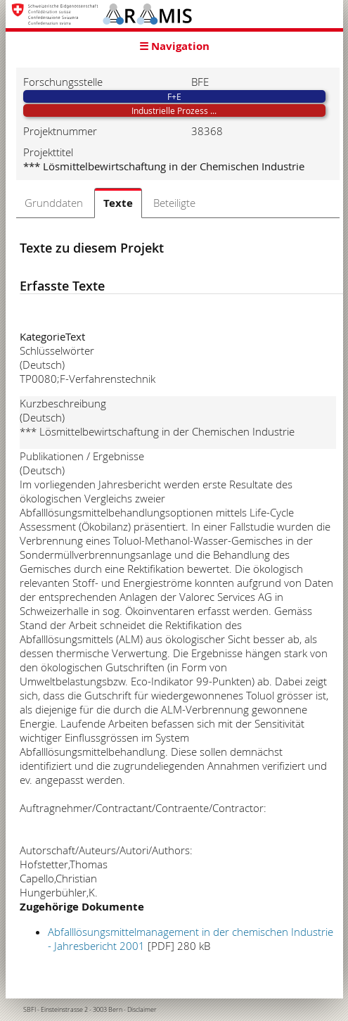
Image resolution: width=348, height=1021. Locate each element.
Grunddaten (54, 203)
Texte (118, 203)
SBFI (29, 1010)
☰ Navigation (174, 46)
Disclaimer (142, 1010)
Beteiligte (174, 203)
